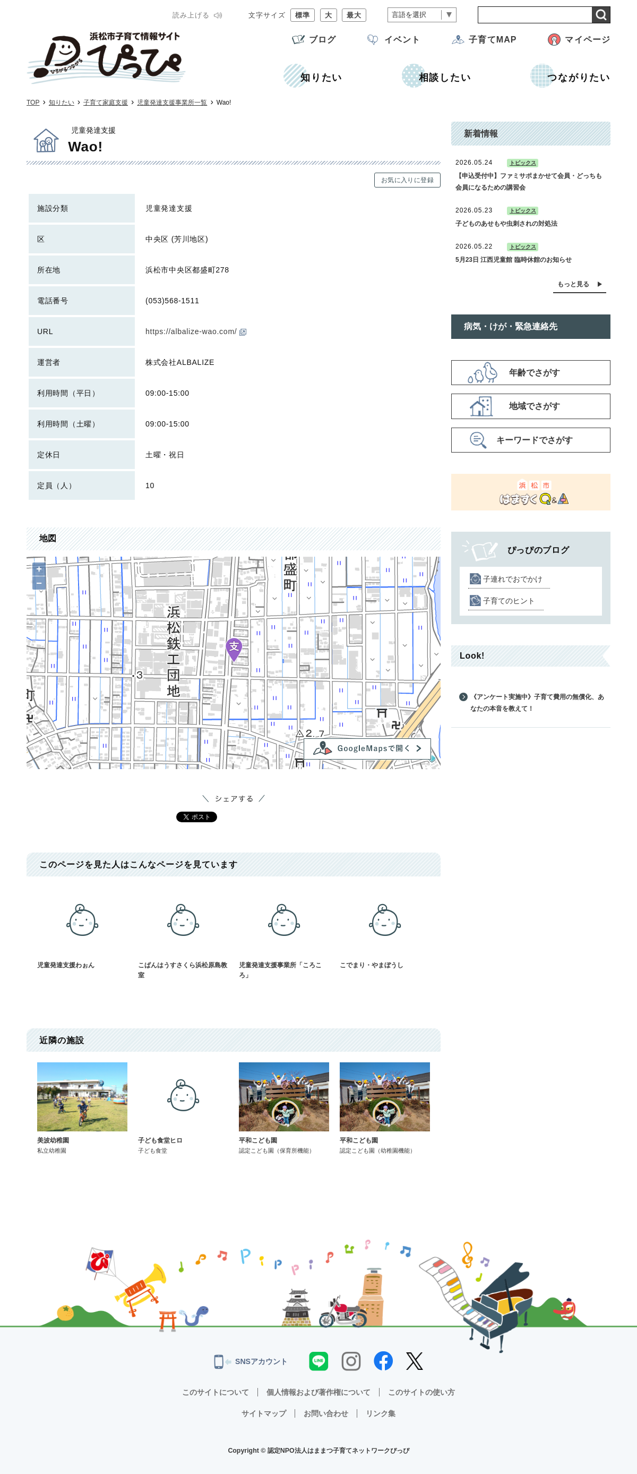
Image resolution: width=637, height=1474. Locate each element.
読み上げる (191, 15)
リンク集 (380, 1413)
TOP (33, 102)
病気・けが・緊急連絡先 (510, 326)
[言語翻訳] (422, 15)
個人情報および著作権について (318, 1392)
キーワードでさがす (534, 440)
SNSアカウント (251, 1361)
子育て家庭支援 (105, 102)
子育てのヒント (509, 601)
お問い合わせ (326, 1413)
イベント (402, 39)
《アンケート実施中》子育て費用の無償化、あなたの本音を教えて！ (537, 702)
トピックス (523, 163)
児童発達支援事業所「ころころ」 (284, 933)
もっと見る (573, 284)
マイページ (587, 39)
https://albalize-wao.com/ (195, 331)
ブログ (322, 39)
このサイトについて (215, 1392)
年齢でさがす (534, 372)
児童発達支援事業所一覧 (172, 102)
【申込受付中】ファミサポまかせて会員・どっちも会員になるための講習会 (528, 181)
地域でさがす (534, 406)
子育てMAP (493, 39)
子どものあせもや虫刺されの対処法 (506, 223)
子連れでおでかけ (513, 579)
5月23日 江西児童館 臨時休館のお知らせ (513, 259)
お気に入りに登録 (407, 180)
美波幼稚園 (82, 1108)
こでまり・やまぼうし (385, 928)
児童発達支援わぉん (82, 928)
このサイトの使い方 (421, 1392)
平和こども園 (284, 1108)
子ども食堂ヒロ (183, 1108)
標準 (302, 15)
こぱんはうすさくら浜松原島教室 (183, 933)
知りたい (61, 102)
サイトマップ (264, 1413)
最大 (354, 15)
